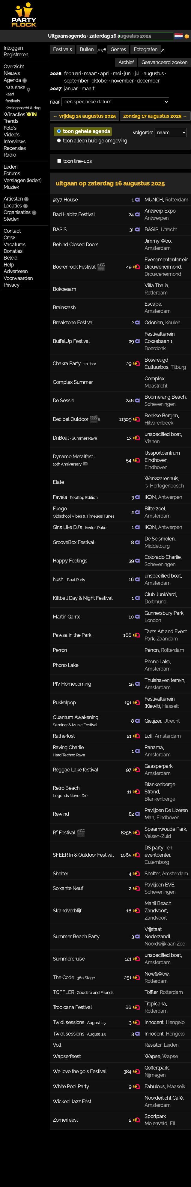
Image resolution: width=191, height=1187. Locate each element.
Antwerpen (157, 218)
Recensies (15, 148)
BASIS (151, 229)
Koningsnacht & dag (22, 108)
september (76, 81)
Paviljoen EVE (159, 885)
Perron (152, 650)
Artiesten (13, 199)
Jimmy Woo (158, 241)
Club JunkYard (160, 594)
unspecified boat (163, 434)
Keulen (172, 323)
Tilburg (178, 367)
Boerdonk (155, 348)
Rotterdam (176, 200)
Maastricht (156, 386)
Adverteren (16, 271)
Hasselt (170, 706)
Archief (126, 62)
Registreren (16, 55)
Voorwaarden (18, 278)
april (104, 73)
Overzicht (14, 67)
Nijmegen (155, 1075)
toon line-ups (74, 161)
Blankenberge (160, 799)
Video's (11, 135)
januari (71, 89)
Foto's (10, 128)
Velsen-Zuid (158, 836)
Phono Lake (157, 662)
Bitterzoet (155, 509)
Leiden (171, 1045)
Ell (172, 1123)
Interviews (14, 142)
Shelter (152, 874)
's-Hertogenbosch (164, 486)
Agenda (12, 80)
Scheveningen (160, 404)
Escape (153, 304)
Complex (154, 379)
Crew (9, 238)
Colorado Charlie (163, 557)
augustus (154, 73)
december (148, 81)
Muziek (11, 187)
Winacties (20, 114)
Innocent (154, 1022)
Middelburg (157, 546)
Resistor (153, 1045)
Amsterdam (158, 248)
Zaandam (167, 639)
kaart (9, 94)
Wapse (152, 1056)
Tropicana (155, 1004)
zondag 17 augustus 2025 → (155, 116)
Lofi (148, 736)
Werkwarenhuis (161, 478)
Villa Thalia (156, 285)
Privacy (11, 285)
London (153, 620)
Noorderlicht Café (164, 1098)
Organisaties (17, 212)
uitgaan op (110, 183)
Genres (118, 49)
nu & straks (15, 87)
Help (9, 265)
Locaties (13, 206)
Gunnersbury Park (164, 613)
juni (127, 73)
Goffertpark (157, 1068)
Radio (10, 155)
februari (72, 73)
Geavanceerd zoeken (164, 62)
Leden (10, 167)
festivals (12, 101)
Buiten (87, 49)
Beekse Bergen (161, 416)
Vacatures (14, 245)
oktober (99, 81)
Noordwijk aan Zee (165, 944)
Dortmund (155, 602)
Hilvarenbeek (159, 423)
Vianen (152, 441)
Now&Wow (157, 974)
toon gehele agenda (83, 131)
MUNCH (154, 200)
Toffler (151, 992)
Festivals (62, 49)
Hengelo (175, 1022)
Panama (154, 747)
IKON (150, 497)
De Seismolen (160, 539)
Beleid (10, 258)
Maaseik (176, 1086)
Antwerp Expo (160, 211)
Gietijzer (153, 721)
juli (137, 73)
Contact (12, 231)
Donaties (13, 251)
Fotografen (145, 49)
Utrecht (169, 229)
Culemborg (157, 862)
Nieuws (12, 73)
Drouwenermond (163, 274)
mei (117, 73)
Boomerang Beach (165, 397)
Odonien (154, 323)
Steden (11, 219)
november (122, 81)
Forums (12, 173)
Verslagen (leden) (22, 180)
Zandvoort (156, 918)
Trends (11, 121)
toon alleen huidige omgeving (92, 141)
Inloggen (13, 48)
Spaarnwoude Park (165, 829)
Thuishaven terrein (164, 680)
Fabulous (155, 1086)
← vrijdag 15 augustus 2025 (84, 116)
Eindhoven (156, 467)
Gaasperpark (158, 766)
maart (90, 73)
